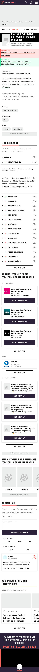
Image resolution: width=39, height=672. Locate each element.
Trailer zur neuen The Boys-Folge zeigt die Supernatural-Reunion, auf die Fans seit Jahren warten (15, 627)
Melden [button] (27, 578)
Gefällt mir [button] (6, 578)
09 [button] (5, 229)
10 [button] (5, 233)
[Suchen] (26, 2)
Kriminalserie (18, 129)
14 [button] (5, 252)
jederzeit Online (8, 283)
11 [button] (5, 238)
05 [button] (5, 210)
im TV (4, 356)
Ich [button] (30, 541)
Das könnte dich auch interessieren (14, 592)
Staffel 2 (24, 489)
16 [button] (5, 261)
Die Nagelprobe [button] (12, 215)
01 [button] (5, 162)
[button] (3, 162)
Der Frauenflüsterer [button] (14, 229)
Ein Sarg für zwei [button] (13, 257)
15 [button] (5, 257)
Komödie (6, 129)
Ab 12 (5, 120)
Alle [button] (8, 541)
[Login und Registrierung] (31, 2)
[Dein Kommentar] (19, 524)
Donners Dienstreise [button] (14, 206)
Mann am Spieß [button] (12, 201)
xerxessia (11, 556)
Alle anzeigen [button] (19, 268)
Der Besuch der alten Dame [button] (16, 210)
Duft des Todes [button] (12, 238)
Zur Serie (6, 30)
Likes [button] (27, 549)
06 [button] (5, 215)
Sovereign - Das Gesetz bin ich (19, 656)
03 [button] (5, 201)
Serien (9, 22)
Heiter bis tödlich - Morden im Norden (22, 22)
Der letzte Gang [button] (12, 196)
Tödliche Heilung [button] (13, 247)
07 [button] (5, 220)
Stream (34, 30)
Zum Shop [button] (19, 396)
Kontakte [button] (19, 541)
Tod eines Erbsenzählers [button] (15, 252)
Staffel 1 (16, 30)
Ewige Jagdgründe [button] (13, 233)
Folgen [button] (21, 578)
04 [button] (5, 206)
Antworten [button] (14, 578)
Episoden (25, 30)
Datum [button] (11, 549)
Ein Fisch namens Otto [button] (14, 220)
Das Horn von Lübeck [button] (14, 261)
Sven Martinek (15, 84)
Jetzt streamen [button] (19, 300)
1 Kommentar (7, 516)
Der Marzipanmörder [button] (14, 162)
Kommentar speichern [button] (19, 532)
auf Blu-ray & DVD (8, 378)
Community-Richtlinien (27, 509)
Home (4, 22)
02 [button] (5, 196)
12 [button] (5, 243)
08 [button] (5, 224)
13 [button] (5, 247)
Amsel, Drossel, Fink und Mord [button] (17, 243)
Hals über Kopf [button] (12, 224)
